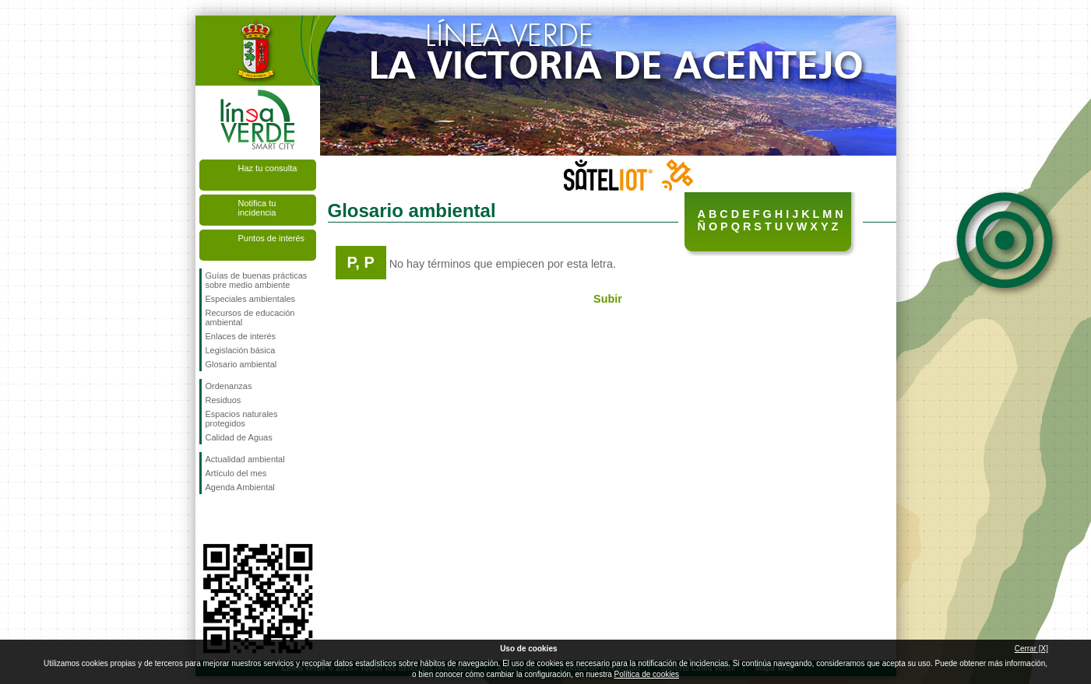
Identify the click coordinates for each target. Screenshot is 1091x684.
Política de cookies (646, 674)
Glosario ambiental (241, 364)
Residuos (223, 400)
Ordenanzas (229, 386)
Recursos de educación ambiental (250, 317)
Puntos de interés (271, 238)
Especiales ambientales (251, 298)
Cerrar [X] (1031, 648)
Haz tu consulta (267, 168)
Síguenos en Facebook (208, 519)
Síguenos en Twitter (234, 519)
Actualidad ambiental (245, 459)
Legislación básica (241, 350)
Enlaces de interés (241, 336)
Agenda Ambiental (240, 487)
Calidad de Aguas (239, 437)
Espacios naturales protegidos (242, 418)
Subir (607, 299)
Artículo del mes (236, 473)
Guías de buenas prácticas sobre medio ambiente (257, 280)
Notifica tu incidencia (257, 207)
